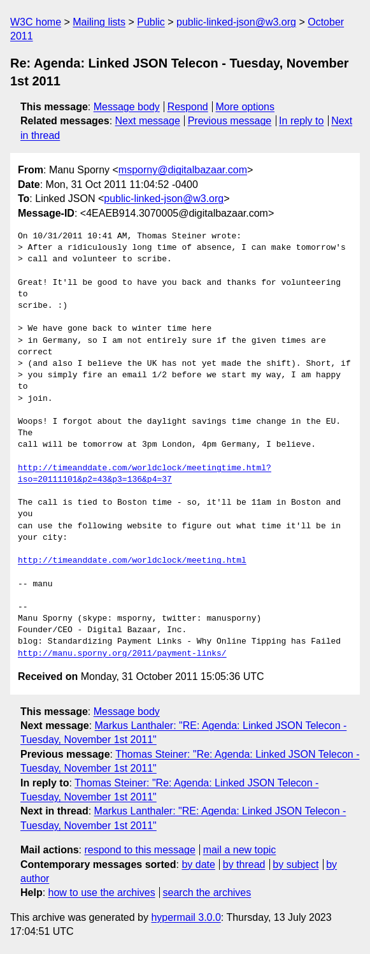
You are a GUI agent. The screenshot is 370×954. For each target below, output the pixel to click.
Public (151, 22)
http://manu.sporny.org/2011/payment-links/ (122, 654)
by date (198, 864)
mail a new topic (239, 849)
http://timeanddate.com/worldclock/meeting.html (132, 561)
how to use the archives (101, 892)
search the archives (207, 892)
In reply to (301, 120)
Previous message (230, 120)
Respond (187, 106)
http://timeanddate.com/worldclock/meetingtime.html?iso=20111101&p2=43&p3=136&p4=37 (144, 474)
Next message (147, 120)
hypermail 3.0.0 (185, 917)
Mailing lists (99, 22)
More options (245, 106)
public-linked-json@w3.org (236, 22)
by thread (244, 864)
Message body (127, 106)
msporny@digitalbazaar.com (182, 169)
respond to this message (139, 849)
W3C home (35, 22)
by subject (295, 864)
